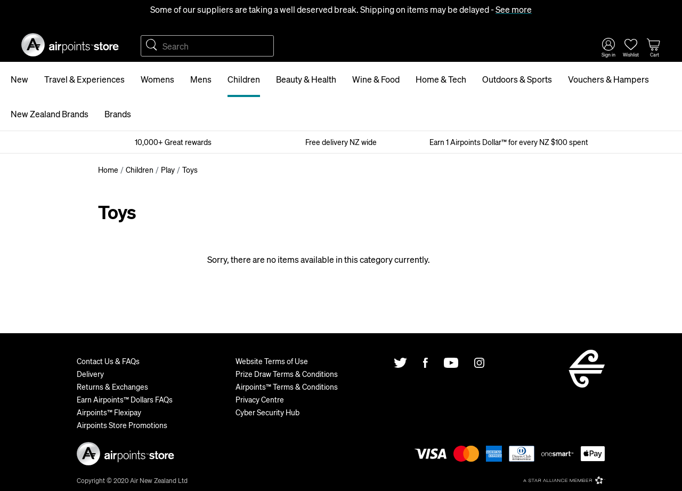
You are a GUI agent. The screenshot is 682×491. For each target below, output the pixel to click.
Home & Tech (441, 79)
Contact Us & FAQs (108, 361)
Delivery (90, 374)
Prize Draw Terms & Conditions (287, 374)
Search (151, 46)
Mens (201, 79)
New (19, 79)
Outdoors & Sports (517, 79)
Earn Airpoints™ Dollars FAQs (125, 399)
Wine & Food (376, 79)
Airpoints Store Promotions (122, 425)
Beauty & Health (306, 79)
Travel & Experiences (84, 79)
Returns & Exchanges (112, 386)
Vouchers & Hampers (608, 79)
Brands (117, 113)
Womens (157, 79)
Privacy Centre (260, 399)
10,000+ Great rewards (173, 142)
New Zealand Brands (49, 113)
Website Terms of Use (272, 361)
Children (244, 79)
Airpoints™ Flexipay (109, 412)
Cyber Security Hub (267, 412)
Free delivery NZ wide (341, 142)
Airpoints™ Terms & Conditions (287, 386)
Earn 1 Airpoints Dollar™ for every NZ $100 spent (508, 142)
